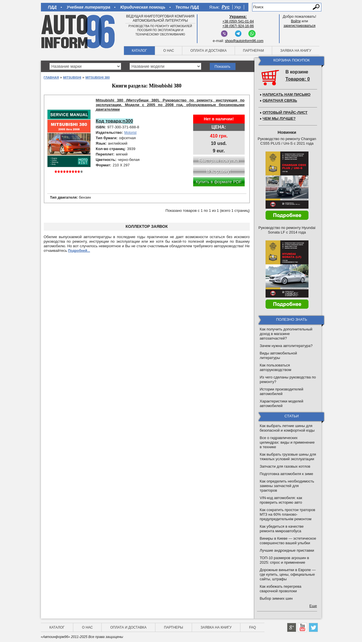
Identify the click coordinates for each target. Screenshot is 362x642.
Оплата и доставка (208, 51)
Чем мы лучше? (279, 118)
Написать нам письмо (286, 94)
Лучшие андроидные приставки (287, 550)
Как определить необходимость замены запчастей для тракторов (287, 486)
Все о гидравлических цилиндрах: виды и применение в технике (287, 442)
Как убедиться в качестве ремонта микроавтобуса (282, 528)
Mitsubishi (72, 77)
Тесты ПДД (187, 7)
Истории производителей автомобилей (281, 391)
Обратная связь (280, 100)
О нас (168, 51)
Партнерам (253, 51)
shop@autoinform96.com (244, 41)
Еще (313, 606)
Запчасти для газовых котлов (285, 466)
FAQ (252, 627)
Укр (237, 7)
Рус (226, 7)
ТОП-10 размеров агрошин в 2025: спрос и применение (284, 560)
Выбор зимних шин (276, 598)
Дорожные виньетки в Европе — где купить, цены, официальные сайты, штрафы (288, 574)
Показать (222, 66)
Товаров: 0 (298, 79)
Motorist (130, 133)
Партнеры (173, 627)
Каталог (139, 51)
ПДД (52, 7)
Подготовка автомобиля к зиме (286, 474)
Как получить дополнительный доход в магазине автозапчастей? (286, 333)
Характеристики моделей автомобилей (281, 403)
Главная (51, 77)
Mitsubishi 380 (97, 77)
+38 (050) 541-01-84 (238, 21)
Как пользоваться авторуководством (275, 367)
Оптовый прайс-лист (285, 112)
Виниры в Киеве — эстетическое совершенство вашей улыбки (288, 540)
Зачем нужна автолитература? (286, 346)
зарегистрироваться (300, 26)
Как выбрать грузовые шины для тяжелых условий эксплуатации (288, 456)
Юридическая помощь (142, 7)
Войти (296, 21)
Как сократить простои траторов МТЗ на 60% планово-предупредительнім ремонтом (287, 514)
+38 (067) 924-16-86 (238, 26)
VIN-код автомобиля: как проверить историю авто (281, 500)
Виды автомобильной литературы (278, 355)
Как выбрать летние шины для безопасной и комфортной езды (287, 428)
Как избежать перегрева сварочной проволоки (280, 588)
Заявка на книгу (295, 51)
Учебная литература (88, 7)
